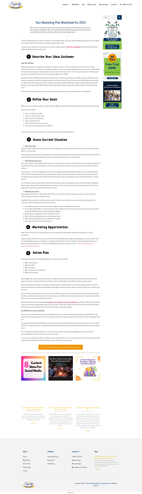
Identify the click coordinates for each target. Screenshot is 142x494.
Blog (83, 4)
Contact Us (114, 4)
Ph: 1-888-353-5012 (126, 4)
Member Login (91, 4)
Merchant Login (103, 4)
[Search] (119, 17)
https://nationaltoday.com (84, 243)
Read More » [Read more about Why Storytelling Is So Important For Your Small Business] (60, 429)
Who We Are (75, 4)
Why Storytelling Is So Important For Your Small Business (60, 409)
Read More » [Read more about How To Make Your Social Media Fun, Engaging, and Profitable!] (33, 423)
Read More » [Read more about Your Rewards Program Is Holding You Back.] (88, 430)
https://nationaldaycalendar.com (30, 246)
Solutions (65, 4)
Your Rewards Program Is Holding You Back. (88, 409)
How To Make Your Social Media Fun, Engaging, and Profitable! (33, 409)
